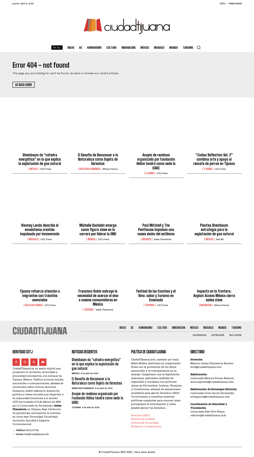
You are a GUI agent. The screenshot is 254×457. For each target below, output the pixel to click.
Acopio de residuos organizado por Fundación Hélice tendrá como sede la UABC (155, 161)
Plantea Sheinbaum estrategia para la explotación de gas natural (214, 229)
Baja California (33, 305)
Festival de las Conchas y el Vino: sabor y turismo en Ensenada (156, 295)
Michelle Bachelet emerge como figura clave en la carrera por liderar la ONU (98, 229)
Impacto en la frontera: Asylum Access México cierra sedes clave (214, 295)
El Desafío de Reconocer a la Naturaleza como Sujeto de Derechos (98, 159)
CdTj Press (45, 169)
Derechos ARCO (140, 415)
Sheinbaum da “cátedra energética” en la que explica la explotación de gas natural (39, 159)
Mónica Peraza (110, 169)
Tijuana (149, 173)
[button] (199, 47)
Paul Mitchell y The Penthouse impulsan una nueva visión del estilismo (156, 229)
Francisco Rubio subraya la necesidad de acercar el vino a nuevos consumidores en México (98, 298)
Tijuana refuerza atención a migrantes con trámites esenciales (40, 295)
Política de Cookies (143, 419)
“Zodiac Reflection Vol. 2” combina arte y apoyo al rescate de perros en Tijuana (214, 159)
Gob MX (220, 239)
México (33, 169)
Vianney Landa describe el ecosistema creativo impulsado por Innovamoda (39, 229)
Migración (206, 305)
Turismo (88, 309)
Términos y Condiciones (146, 426)
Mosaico (33, 239)
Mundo (91, 239)
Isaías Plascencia (162, 239)
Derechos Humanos (89, 169)
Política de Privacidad (145, 422)
